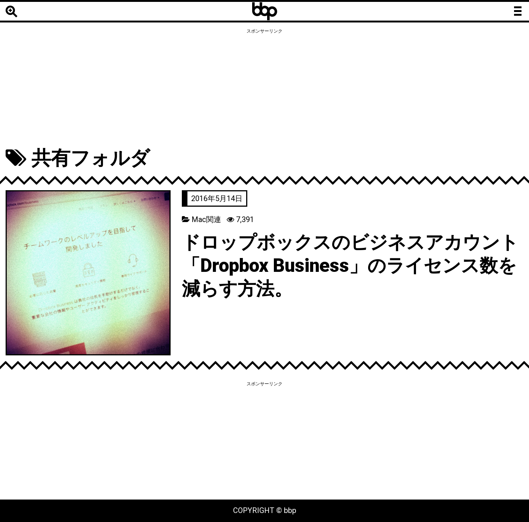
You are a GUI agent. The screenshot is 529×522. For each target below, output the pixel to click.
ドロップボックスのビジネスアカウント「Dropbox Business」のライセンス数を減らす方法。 (350, 265)
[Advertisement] (264, 88)
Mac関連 (206, 219)
